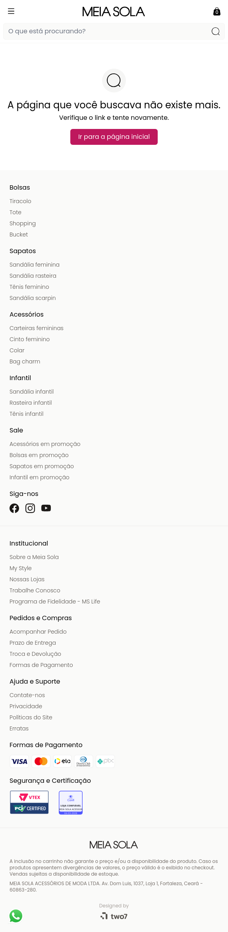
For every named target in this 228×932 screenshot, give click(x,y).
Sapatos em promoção (42, 466)
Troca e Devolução (35, 654)
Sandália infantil (32, 392)
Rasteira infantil (31, 403)
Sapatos (23, 251)
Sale (16, 430)
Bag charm (25, 361)
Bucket (19, 234)
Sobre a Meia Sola (34, 557)
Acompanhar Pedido (38, 632)
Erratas (19, 728)
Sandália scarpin (33, 298)
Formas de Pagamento (41, 665)
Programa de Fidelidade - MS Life (55, 601)
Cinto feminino (30, 339)
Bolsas (20, 187)
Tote (15, 212)
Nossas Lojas (27, 579)
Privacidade (26, 706)
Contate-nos (27, 695)
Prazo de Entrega (33, 643)
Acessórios (27, 314)
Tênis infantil (26, 414)
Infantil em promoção (40, 477)
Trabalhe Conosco (35, 590)
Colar (17, 350)
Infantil (20, 377)
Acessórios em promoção (45, 444)
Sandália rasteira (33, 276)
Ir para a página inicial (114, 136)
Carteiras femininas (37, 328)
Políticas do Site (31, 717)
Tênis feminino (29, 287)
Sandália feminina (35, 265)
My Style (21, 568)
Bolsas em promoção (39, 455)
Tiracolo (20, 201)
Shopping (23, 223)
